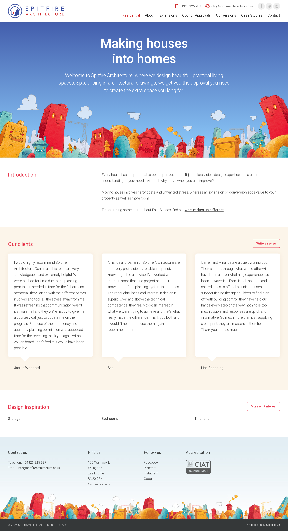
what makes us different (204, 210)
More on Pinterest (263, 406)
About (149, 15)
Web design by (263, 524)
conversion (238, 192)
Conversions (226, 15)
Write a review (266, 243)
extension (216, 192)
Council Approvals (196, 15)
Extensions (168, 15)
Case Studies (251, 15)
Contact (273, 15)
